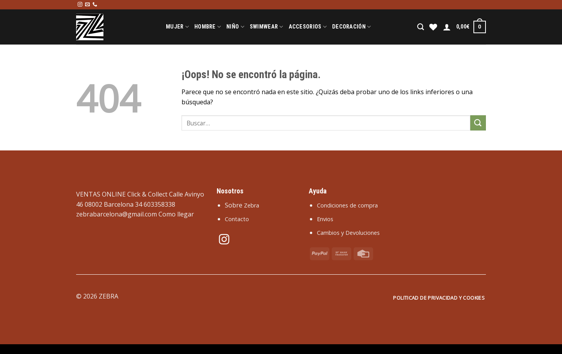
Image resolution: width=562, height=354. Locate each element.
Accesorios (308, 26)
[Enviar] (478, 123)
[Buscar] (420, 27)
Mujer (177, 26)
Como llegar (176, 214)
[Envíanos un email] (87, 4)
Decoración (351, 26)
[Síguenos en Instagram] (80, 4)
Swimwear (266, 26)
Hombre (207, 26)
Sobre (242, 205)
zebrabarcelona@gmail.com (116, 214)
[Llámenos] (94, 4)
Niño (235, 26)
